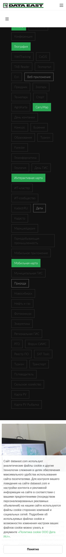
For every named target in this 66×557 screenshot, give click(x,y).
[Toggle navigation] (61, 5)
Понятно (33, 549)
